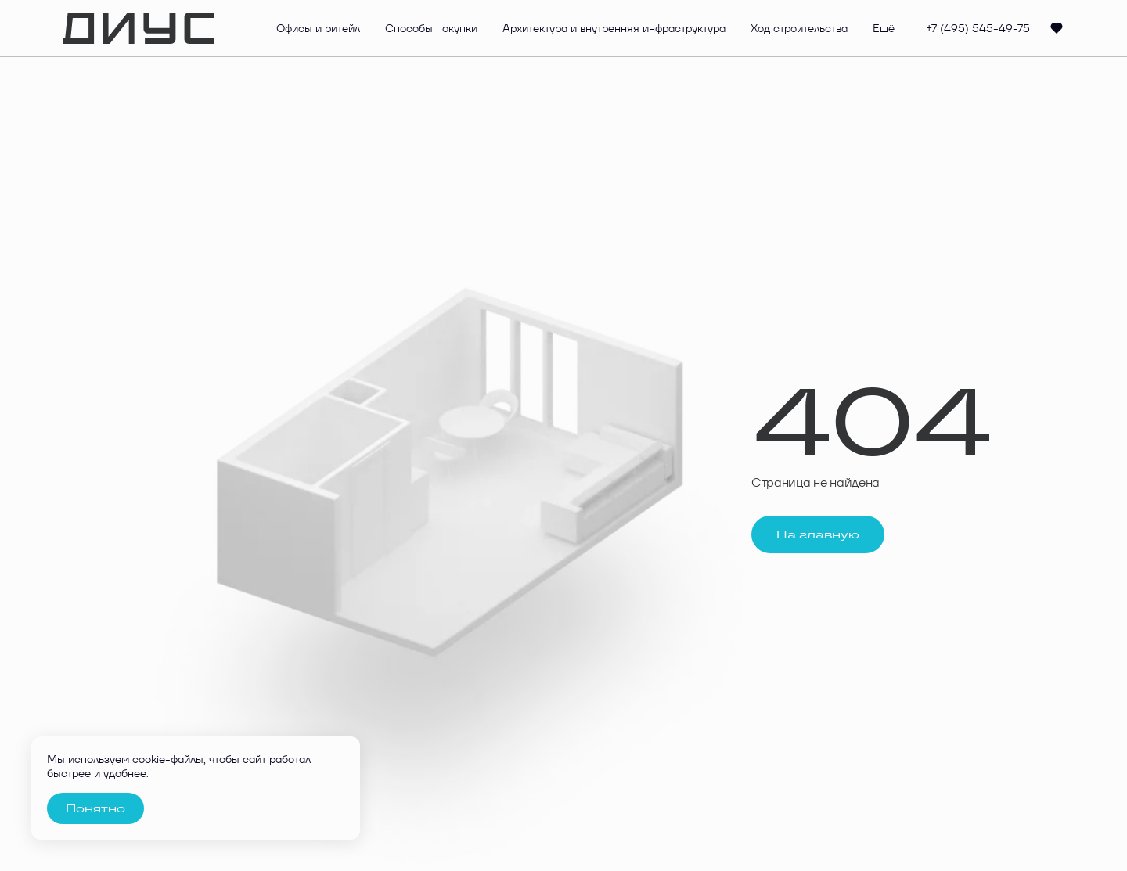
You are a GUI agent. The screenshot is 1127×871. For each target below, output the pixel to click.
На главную (817, 534)
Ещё (884, 28)
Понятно (95, 808)
